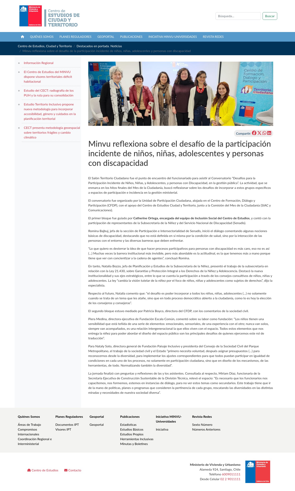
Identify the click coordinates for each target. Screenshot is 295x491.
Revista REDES (213, 36)
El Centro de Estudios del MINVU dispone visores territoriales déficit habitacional (48, 76)
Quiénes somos (41, 36)
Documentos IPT (67, 424)
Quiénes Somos (29, 416)
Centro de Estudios (42, 470)
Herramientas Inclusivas (136, 439)
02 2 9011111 (230, 479)
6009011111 (231, 474)
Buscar (270, 16)
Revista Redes (202, 416)
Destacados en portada (93, 46)
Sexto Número (202, 424)
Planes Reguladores (75, 36)
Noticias (116, 46)
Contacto (72, 470)
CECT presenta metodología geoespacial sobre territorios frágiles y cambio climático (52, 132)
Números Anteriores (206, 429)
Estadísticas (128, 424)
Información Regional (38, 63)
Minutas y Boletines (134, 444)
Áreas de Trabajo (29, 424)
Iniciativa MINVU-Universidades (173, 36)
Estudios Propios (131, 434)
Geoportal (105, 36)
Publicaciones (131, 36)
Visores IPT (63, 429)
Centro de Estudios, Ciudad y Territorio (45, 46)
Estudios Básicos (131, 429)
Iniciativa (162, 429)
